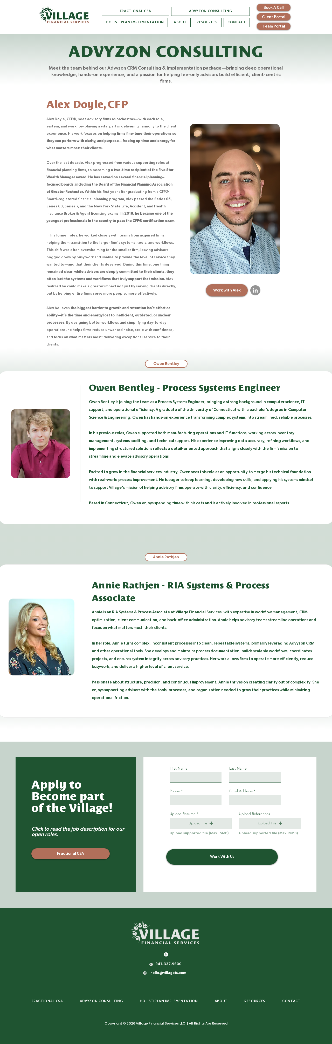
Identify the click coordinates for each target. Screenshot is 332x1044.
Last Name (238, 768)
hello (154, 973)
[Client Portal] (273, 17)
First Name (179, 768)
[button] (201, 823)
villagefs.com (172, 973)
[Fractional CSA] (70, 853)
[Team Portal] (273, 26)
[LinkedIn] (255, 290)
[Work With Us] (222, 857)
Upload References (254, 814)
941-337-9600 (168, 964)
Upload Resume (183, 814)
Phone (175, 791)
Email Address (241, 791)
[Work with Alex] (227, 290)
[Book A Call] (273, 7)
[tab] (166, 364)
